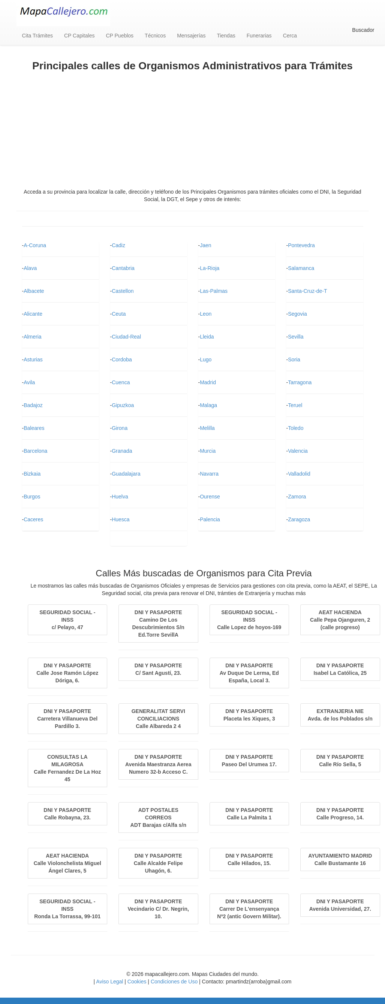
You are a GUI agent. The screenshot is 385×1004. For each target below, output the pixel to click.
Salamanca (301, 268)
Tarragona (300, 382)
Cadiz (118, 245)
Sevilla (295, 337)
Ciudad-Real (126, 337)
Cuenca (121, 382)
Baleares (34, 428)
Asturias (33, 360)
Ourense (210, 497)
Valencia (298, 451)
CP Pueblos (119, 36)
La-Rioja (209, 268)
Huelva (120, 497)
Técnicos (155, 36)
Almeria (32, 337)
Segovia (297, 314)
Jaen (205, 245)
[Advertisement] (192, 128)
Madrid (208, 382)
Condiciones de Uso (174, 982)
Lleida (207, 337)
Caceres (33, 519)
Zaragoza (299, 519)
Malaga (208, 405)
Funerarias (259, 36)
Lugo (205, 360)
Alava (30, 268)
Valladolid (299, 474)
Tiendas (226, 36)
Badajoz (33, 405)
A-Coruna (35, 245)
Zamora (297, 497)
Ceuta (119, 314)
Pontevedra (301, 245)
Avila (29, 382)
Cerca (290, 36)
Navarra (209, 474)
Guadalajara (126, 474)
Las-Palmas (214, 291)
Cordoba (122, 360)
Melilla (207, 428)
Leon (205, 314)
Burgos (32, 497)
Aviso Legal (109, 982)
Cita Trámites (37, 36)
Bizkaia (32, 474)
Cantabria (123, 268)
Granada (122, 451)
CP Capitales (79, 36)
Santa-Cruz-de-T (307, 291)
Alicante (33, 314)
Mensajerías (191, 36)
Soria (294, 360)
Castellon (122, 291)
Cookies (137, 982)
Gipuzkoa (123, 405)
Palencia (210, 519)
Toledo (295, 428)
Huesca (120, 519)
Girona (119, 428)
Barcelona (35, 451)
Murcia (208, 451)
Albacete (34, 291)
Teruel (295, 405)
